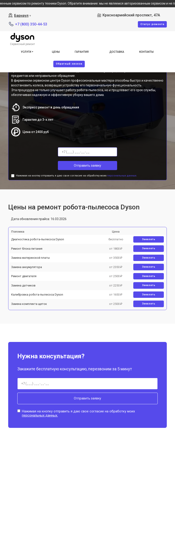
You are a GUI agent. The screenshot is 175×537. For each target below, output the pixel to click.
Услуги (26, 51)
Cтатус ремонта (152, 24)
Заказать (148, 239)
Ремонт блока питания (26, 248)
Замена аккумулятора (26, 267)
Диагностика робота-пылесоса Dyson (37, 239)
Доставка (116, 51)
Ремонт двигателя (23, 276)
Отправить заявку (87, 165)
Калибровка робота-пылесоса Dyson (37, 294)
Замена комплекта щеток (29, 304)
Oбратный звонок (69, 63)
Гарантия (82, 51)
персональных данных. (122, 175)
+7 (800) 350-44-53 (31, 24)
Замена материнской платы (30, 257)
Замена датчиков (23, 285)
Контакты (146, 51)
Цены (56, 51)
